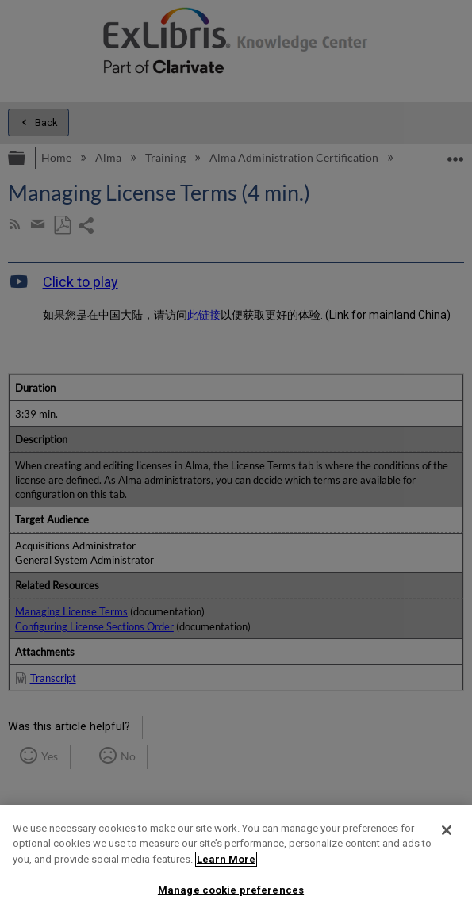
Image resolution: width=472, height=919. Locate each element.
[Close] (446, 830)
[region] (236, 862)
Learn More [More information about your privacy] (226, 859)
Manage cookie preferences (231, 890)
